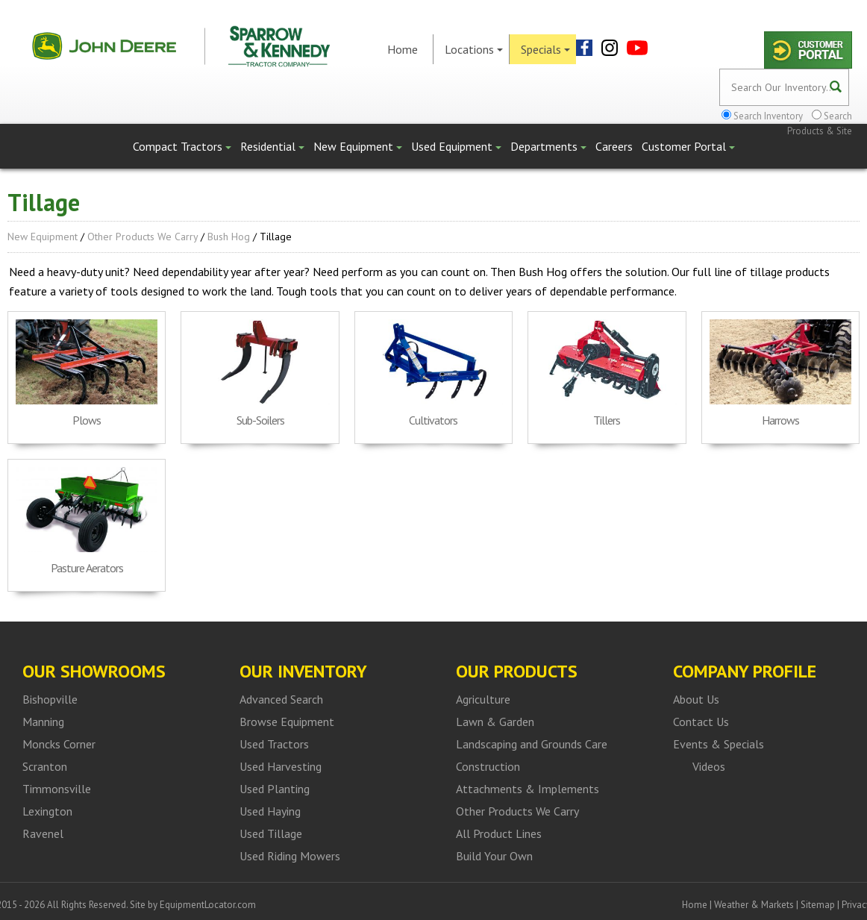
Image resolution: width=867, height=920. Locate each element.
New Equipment (357, 146)
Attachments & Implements (527, 788)
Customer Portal (688, 146)
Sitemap (818, 904)
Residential (272, 146)
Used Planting (275, 788)
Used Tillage (271, 833)
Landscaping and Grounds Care (531, 743)
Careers (614, 146)
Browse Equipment (287, 721)
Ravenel (42, 833)
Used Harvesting (281, 766)
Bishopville (50, 699)
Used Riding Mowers (290, 855)
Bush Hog (228, 236)
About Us (696, 699)
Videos (708, 766)
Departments (548, 146)
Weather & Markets (754, 904)
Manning (43, 721)
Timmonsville (56, 788)
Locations (474, 49)
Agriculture (483, 699)
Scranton (44, 766)
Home (402, 49)
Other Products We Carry (142, 236)
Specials (545, 49)
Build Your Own (494, 855)
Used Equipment (456, 146)
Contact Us (701, 721)
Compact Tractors (182, 146)
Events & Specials (718, 743)
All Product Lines (499, 833)
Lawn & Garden (495, 721)
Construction (488, 766)
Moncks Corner (59, 743)
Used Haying (270, 811)
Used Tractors (274, 743)
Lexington (47, 811)
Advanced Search (281, 699)
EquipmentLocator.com (208, 904)
